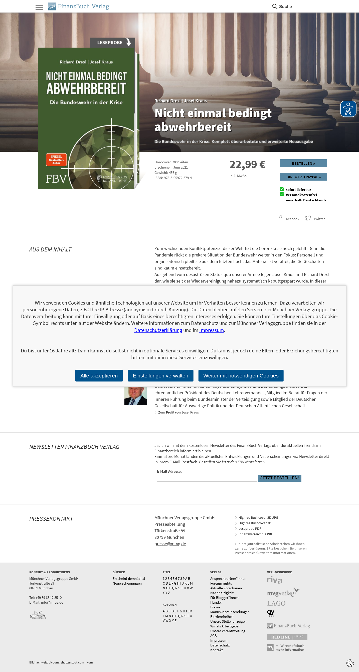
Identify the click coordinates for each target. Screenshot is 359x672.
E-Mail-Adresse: (169, 471)
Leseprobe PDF (250, 528)
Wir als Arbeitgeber (225, 626)
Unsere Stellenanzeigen (228, 621)
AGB (213, 635)
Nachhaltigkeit (222, 592)
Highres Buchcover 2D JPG (258, 517)
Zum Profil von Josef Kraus (178, 412)
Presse (215, 607)
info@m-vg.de (52, 602)
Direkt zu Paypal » (303, 176)
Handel (216, 602)
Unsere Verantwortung (227, 630)
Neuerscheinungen (127, 583)
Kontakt (216, 649)
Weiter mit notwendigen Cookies (241, 375)
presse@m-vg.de (170, 544)
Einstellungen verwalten (160, 375)
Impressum (218, 640)
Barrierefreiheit (222, 616)
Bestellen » (303, 163)
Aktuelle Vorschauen (226, 588)
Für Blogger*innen (224, 597)
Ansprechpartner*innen (228, 578)
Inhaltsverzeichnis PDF (256, 534)
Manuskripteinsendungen (230, 611)
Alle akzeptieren (99, 375)
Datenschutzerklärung (158, 330)
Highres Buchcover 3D (255, 523)
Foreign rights (221, 583)
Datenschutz (220, 645)
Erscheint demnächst (129, 578)
